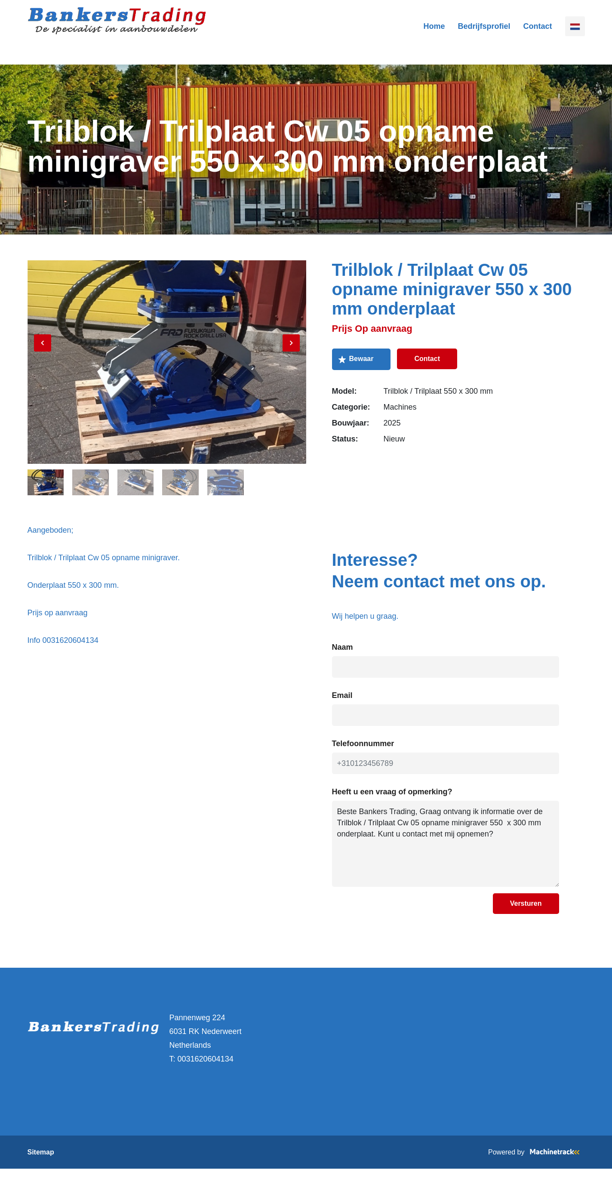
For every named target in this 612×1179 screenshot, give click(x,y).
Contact (537, 32)
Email (342, 705)
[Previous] (42, 361)
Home (434, 32)
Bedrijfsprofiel (484, 32)
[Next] (291, 361)
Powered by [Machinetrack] (536, 1162)
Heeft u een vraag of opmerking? (392, 802)
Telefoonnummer (363, 754)
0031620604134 (206, 1069)
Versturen (526, 913)
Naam (342, 657)
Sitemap (41, 1162)
